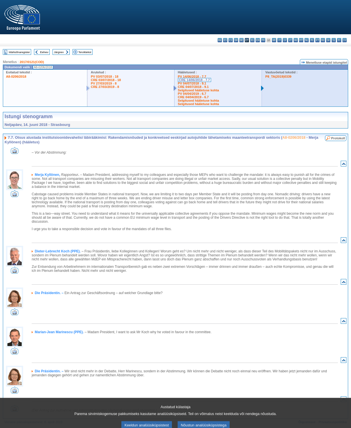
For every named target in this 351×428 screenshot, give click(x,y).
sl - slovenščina (334, 40)
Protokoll (338, 138)
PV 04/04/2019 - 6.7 (192, 93)
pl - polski (312, 40)
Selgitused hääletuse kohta (198, 90)
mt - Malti (301, 40)
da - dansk (236, 40)
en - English (258, 40)
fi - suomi (339, 40)
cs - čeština (230, 40)
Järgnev (59, 52)
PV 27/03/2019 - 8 (104, 83)
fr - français (263, 40)
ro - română (323, 40)
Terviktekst (84, 52)
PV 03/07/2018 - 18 (104, 76)
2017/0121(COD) (32, 62)
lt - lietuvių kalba (290, 40)
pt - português (317, 40)
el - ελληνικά (252, 40)
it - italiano (279, 40)
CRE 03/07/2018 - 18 (106, 80)
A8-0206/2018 (16, 76)
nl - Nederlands (306, 40)
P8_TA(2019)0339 (278, 76)
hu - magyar (296, 40)
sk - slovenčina (328, 40)
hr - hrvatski (274, 40)
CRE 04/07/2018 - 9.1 (193, 87)
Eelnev (44, 52)
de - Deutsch (241, 40)
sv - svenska (344, 40)
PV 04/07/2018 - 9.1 (192, 83)
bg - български (220, 40)
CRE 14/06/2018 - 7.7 (194, 80)
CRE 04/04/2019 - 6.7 (193, 97)
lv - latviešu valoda (285, 40)
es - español (225, 40)
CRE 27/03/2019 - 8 (105, 87)
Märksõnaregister (19, 52)
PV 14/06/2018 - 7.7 (192, 76)
